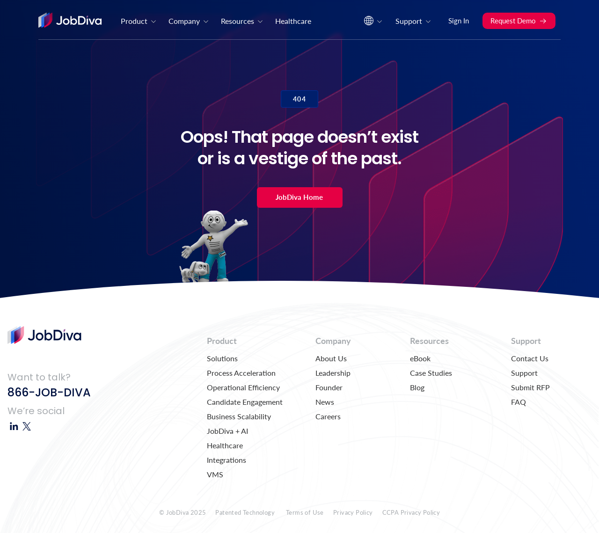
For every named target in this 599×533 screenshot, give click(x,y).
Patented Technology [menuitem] (245, 512)
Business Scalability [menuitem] (239, 416)
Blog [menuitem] (417, 387)
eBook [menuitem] (420, 358)
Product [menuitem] (139, 20)
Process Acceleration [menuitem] (241, 372)
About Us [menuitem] (331, 358)
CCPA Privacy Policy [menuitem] (411, 512)
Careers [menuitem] (328, 416)
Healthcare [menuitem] (293, 20)
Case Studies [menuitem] (431, 372)
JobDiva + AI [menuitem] (227, 430)
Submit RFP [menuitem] (530, 387)
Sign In (458, 20)
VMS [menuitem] (215, 474)
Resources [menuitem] (242, 20)
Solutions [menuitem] (222, 358)
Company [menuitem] (189, 20)
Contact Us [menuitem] (529, 358)
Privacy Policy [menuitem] (353, 512)
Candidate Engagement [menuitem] (245, 401)
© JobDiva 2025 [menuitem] (182, 512)
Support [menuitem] (413, 20)
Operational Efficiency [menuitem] (243, 387)
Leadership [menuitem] (333, 372)
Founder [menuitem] (329, 387)
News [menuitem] (324, 401)
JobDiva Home (299, 197)
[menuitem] (372, 23)
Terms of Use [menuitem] (305, 512)
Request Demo (518, 20)
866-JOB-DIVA (49, 392)
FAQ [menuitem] (518, 401)
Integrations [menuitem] (226, 459)
